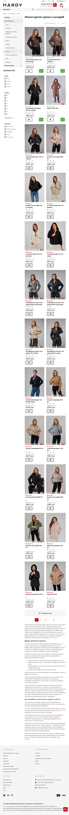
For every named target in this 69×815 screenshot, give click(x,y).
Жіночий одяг (12, 13)
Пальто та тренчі (10, 48)
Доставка (6, 761)
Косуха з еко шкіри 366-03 (34, 546)
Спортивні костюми (11, 37)
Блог (4, 790)
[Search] (50, 9)
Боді (7, 58)
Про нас (5, 755)
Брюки (8, 44)
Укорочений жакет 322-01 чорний (34, 158)
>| (53, 620)
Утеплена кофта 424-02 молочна (34, 255)
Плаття (37, 753)
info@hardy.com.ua (42, 787)
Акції (4, 787)
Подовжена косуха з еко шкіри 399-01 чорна (55, 352)
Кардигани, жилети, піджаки (11, 32)
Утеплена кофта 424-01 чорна (55, 255)
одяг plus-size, (59, 710)
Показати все (9, 117)
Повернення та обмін (9, 771)
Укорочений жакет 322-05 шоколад (34, 60)
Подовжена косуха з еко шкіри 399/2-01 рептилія (34, 303)
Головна (5, 13)
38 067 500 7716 (41, 785)
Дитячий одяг (7, 785)
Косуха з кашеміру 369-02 (55, 401)
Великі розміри (14, 65)
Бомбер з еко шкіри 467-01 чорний (34, 206)
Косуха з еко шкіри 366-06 (55, 498)
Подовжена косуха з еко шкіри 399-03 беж (34, 352)
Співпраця (6, 763)
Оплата (5, 758)
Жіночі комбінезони (11, 55)
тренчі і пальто (54, 637)
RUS (49, 1)
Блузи (7, 40)
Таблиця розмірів (8, 766)
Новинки (7, 17)
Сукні (7, 24)
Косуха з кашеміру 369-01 (34, 448)
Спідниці (8, 62)
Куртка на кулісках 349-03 (55, 546)
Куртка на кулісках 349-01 (34, 594)
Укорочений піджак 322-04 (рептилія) (34, 401)
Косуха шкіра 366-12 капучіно (54, 60)
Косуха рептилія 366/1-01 (34, 497)
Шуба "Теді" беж (52, 108)
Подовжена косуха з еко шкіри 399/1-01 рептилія (55, 303)
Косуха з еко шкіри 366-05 (55, 158)
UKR (53, 1)
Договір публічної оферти (10, 769)
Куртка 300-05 (52, 594)
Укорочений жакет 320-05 (55, 449)
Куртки (8, 51)
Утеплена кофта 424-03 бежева (55, 206)
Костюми (8, 28)
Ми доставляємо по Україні (11, 753)
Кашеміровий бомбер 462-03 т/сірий (33, 109)
